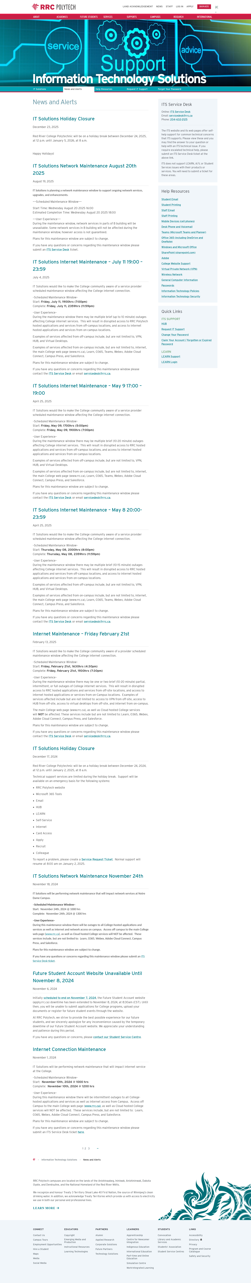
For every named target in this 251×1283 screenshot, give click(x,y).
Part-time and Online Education (138, 1257)
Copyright (69, 1235)
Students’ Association (169, 1247)
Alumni (99, 1235)
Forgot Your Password (169, 89)
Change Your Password (175, 334)
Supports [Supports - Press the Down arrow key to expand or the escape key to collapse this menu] (132, 16)
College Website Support (175, 263)
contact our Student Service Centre (117, 1037)
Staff (169, 6)
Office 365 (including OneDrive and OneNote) (182, 239)
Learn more (44, 1208)
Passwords (167, 285)
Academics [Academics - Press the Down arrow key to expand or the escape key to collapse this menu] (62, 16)
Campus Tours (40, 1239)
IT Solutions (39, 89)
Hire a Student (41, 1249)
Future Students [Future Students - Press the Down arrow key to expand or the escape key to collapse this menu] (89, 16)
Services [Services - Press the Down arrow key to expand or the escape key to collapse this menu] (107, 16)
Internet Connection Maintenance (69, 1049)
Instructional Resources (77, 1247)
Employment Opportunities (47, 1244)
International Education (139, 1251)
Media (36, 1258)
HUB (164, 323)
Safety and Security (199, 1256)
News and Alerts (73, 89)
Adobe (165, 258)
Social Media (39, 1263)
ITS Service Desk (57, 249)
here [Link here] (81, 1132)
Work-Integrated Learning (140, 1268)
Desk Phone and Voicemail (176, 226)
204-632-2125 (178, 119)
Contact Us (39, 1235)
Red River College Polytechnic (54, 6)
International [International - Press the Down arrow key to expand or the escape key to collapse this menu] (204, 16)
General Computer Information (179, 280)
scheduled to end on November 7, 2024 (70, 997)
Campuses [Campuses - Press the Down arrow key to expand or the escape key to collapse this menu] (155, 16)
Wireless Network (171, 274)
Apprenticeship (135, 1235)
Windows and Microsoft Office (179, 247)
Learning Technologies (76, 1251)
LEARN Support (170, 356)
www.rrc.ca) (93, 1106)
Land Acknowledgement (138, 6)
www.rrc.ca (52, 934)
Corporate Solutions (106, 1244)
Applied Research (104, 1239)
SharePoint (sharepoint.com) (178, 252)
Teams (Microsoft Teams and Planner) (183, 232)
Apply (190, 6)
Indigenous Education (138, 1247)
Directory (194, 1239)
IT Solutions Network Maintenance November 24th (88, 876)
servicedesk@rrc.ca (97, 373)
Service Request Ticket (97, 859)
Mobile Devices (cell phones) (178, 221)
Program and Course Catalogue (200, 1250)
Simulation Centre (136, 1263)
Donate (204, 6)
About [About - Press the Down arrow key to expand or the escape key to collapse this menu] (36, 16)
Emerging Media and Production (75, 1240)
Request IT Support (137, 89)
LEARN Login (169, 362)
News (159, 6)
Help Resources (104, 89)
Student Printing (171, 204)
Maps (36, 1254)
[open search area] (217, 7)
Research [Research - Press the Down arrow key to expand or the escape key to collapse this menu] (179, 16)
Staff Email (168, 210)
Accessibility (196, 1235)
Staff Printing (169, 215)
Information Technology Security (180, 296)
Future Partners (103, 1249)
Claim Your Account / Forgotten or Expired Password (186, 342)
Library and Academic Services (169, 1240)
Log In (179, 6)
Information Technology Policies (180, 291)
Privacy (193, 1244)
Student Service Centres (171, 1251)
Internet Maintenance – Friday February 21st (81, 634)
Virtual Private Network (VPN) (179, 269)
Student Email (169, 199)
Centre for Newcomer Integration (138, 1240)
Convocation (164, 1235)
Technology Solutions (106, 1254)
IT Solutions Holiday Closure (64, 119)
